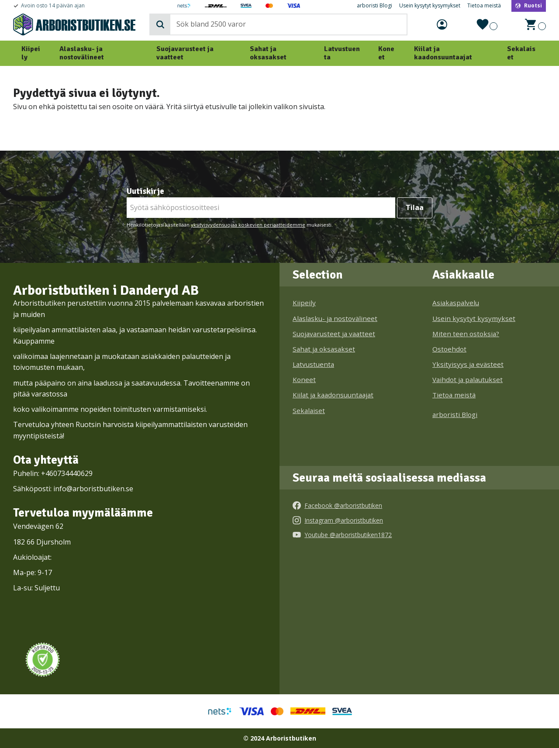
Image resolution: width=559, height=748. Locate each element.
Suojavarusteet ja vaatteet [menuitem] (185, 53)
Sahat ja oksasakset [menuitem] (268, 53)
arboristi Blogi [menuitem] (374, 5)
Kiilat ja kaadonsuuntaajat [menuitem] (443, 53)
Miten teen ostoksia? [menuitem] (465, 333)
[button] (485, 24)
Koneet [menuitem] (386, 53)
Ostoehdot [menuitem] (449, 349)
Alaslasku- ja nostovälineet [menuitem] (81, 53)
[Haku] (160, 24)
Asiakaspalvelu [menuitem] (455, 302)
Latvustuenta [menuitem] (342, 53)
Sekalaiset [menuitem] (521, 53)
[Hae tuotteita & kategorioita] (287, 24)
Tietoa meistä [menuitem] (484, 5)
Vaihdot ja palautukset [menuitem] (467, 379)
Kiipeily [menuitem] (30, 53)
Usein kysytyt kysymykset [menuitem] (429, 5)
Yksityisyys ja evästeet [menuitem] (468, 364)
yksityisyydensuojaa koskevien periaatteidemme (248, 224)
